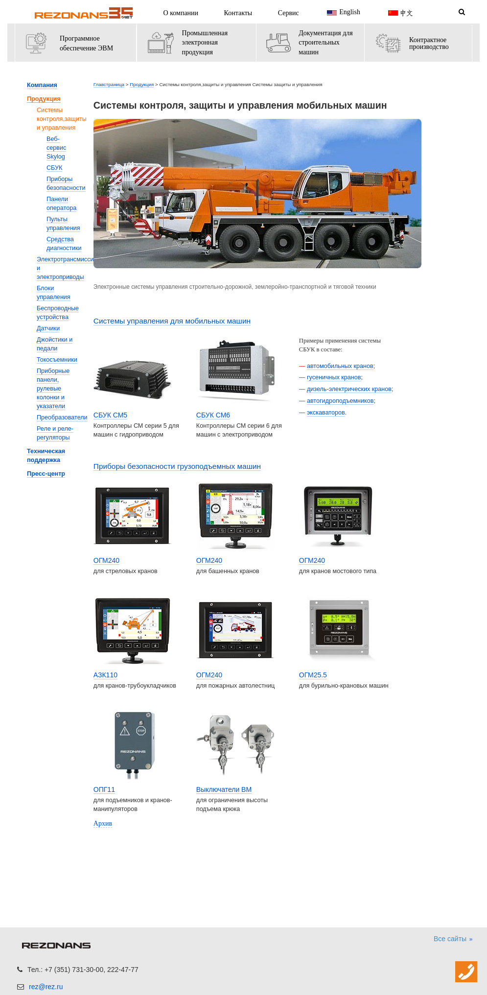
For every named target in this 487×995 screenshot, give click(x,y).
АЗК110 (105, 675)
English (342, 12)
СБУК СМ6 (213, 415)
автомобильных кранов (340, 366)
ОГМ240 (106, 560)
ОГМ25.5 (313, 675)
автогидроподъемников (340, 400)
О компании (180, 13)
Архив (102, 823)
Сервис (288, 13)
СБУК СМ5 (110, 415)
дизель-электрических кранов (349, 389)
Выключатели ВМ (224, 789)
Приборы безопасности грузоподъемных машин (177, 466)
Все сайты (453, 939)
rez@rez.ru (46, 987)
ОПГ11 (104, 789)
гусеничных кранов (334, 377)
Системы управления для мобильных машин (172, 321)
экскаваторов (326, 412)
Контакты (238, 13)
